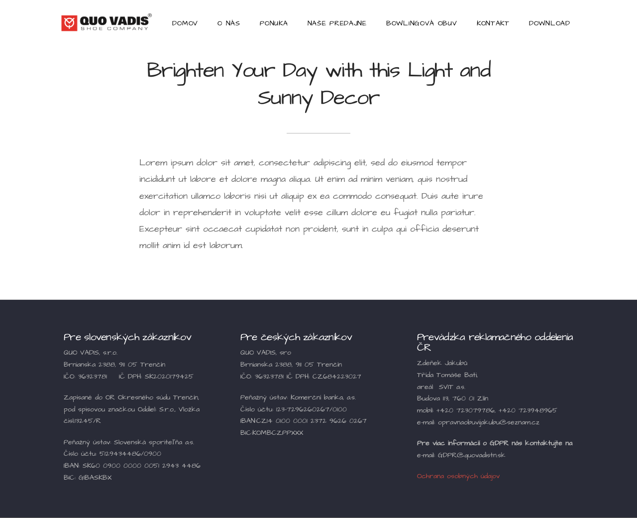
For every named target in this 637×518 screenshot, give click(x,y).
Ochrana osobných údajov (458, 476)
